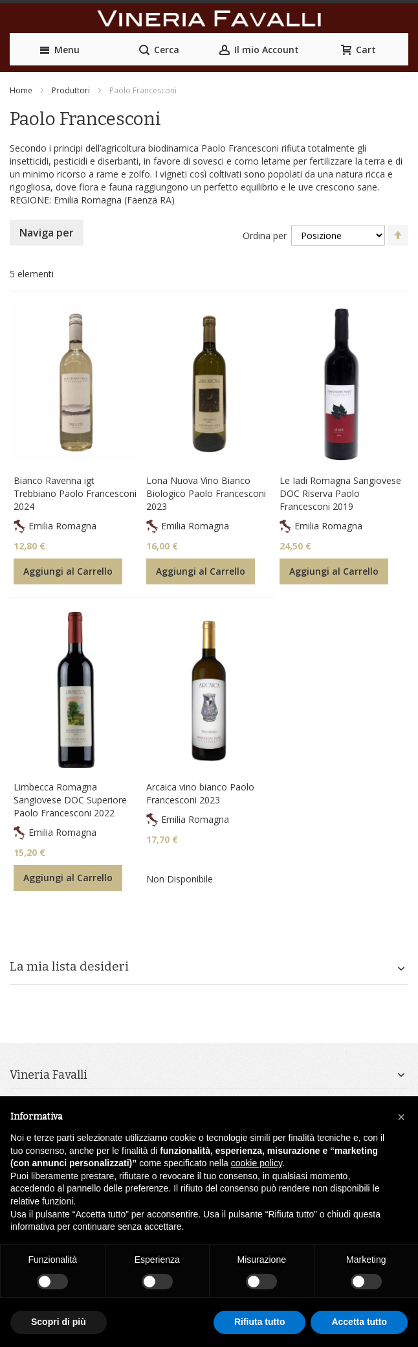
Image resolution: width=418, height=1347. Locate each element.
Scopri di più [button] (58, 1322)
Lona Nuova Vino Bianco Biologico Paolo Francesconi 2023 (206, 493)
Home (21, 90)
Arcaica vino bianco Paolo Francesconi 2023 (200, 793)
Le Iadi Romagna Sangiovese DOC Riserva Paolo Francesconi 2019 (340, 493)
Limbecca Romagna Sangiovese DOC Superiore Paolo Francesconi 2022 (70, 800)
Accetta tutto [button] (359, 1322)
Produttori (71, 90)
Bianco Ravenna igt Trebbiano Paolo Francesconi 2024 (75, 493)
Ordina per (265, 235)
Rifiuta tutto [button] (259, 1322)
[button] (401, 1117)
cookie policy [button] (256, 1163)
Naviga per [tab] (46, 232)
